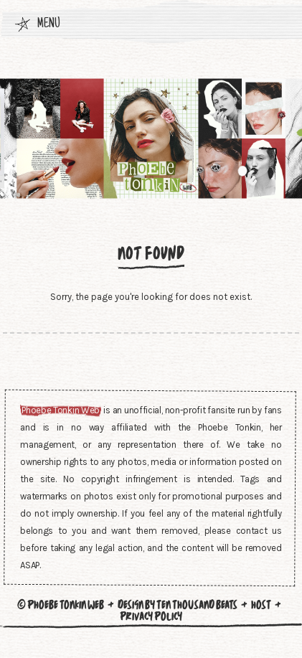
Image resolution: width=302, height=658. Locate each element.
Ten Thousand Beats (196, 605)
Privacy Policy (151, 616)
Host (261, 605)
